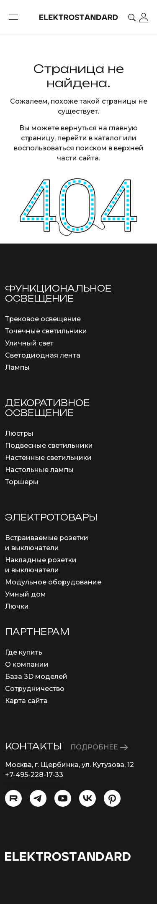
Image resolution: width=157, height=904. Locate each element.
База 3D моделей (36, 677)
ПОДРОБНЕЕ (99, 747)
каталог (107, 138)
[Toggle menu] (13, 17)
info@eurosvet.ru (34, 785)
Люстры (19, 433)
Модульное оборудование (53, 582)
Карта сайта (26, 701)
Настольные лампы (39, 470)
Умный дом (25, 594)
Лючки (17, 606)
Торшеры (22, 482)
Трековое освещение (43, 319)
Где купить (23, 652)
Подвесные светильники (49, 445)
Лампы (17, 367)
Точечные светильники (46, 331)
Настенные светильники (48, 458)
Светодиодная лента (42, 355)
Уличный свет (29, 343)
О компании (27, 664)
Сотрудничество (34, 689)
